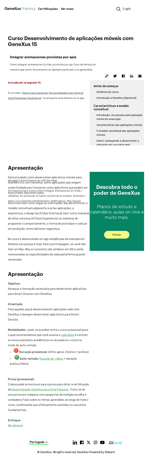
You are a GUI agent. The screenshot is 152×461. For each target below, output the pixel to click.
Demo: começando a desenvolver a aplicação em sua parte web (118, 142)
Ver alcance (15, 425)
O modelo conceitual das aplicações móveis (118, 132)
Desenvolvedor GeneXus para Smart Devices (40, 389)
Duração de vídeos (51, 358)
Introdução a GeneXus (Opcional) (116, 97)
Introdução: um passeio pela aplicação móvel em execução (119, 117)
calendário (67, 335)
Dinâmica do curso (108, 91)
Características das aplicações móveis (119, 124)
